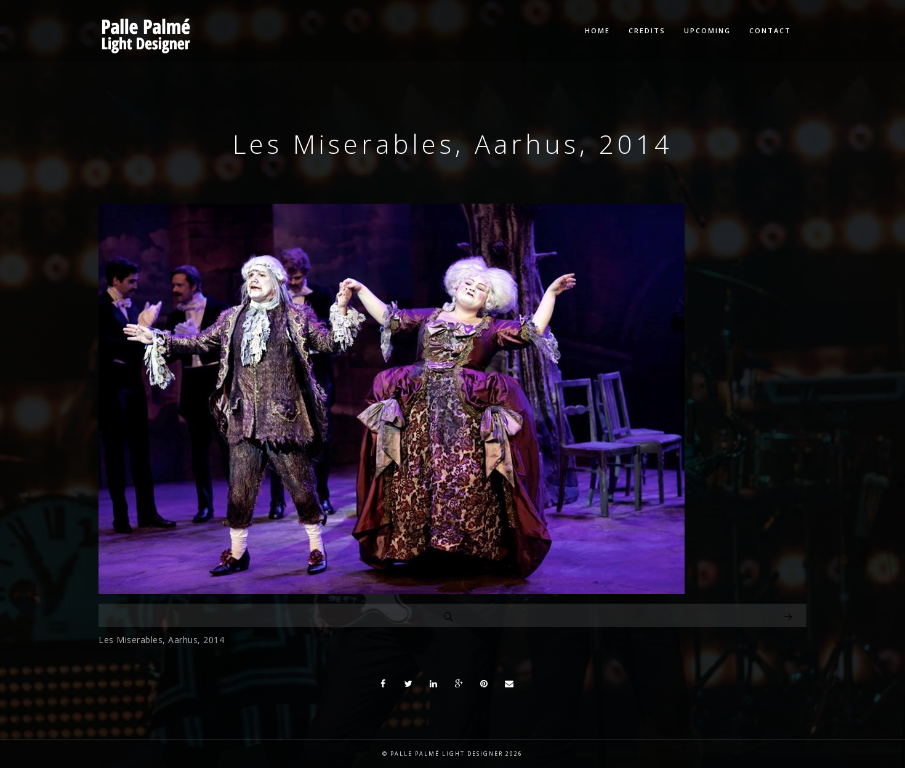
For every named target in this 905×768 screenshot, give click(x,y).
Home (597, 30)
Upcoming (707, 30)
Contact (770, 30)
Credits (647, 30)
